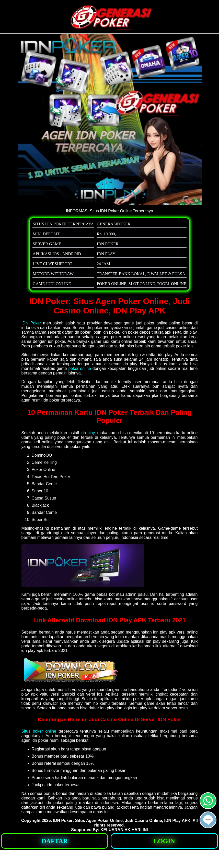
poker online (79, 368)
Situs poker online (38, 731)
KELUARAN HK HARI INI (124, 830)
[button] (208, 820)
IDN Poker (31, 323)
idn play (87, 433)
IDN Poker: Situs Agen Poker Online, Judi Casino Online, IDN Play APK (122, 820)
